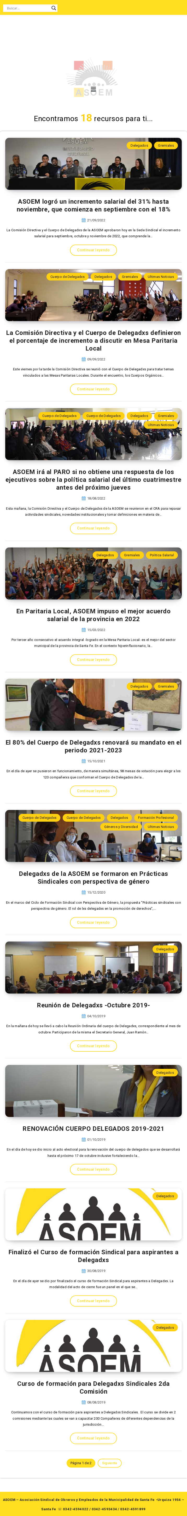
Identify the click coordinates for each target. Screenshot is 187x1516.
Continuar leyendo (93, 250)
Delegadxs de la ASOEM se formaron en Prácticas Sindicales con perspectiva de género (93, 877)
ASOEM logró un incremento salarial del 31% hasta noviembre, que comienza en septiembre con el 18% (94, 205)
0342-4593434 (104, 1509)
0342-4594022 (76, 1509)
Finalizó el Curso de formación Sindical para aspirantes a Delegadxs (93, 1256)
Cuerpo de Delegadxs (67, 277)
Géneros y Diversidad (121, 827)
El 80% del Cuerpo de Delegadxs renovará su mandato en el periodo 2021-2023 (93, 746)
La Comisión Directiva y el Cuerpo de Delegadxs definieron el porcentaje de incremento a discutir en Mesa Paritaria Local (93, 340)
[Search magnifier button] (53, 8)
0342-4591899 (133, 1509)
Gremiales (166, 145)
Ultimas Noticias (161, 277)
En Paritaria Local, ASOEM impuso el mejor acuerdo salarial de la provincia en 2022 (93, 615)
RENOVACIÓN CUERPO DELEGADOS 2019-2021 (93, 1128)
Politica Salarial (162, 555)
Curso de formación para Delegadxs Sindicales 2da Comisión (93, 1387)
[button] (92, 89)
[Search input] (28, 8)
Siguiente (110, 1463)
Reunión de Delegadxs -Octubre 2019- (93, 1005)
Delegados (139, 145)
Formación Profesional (156, 818)
